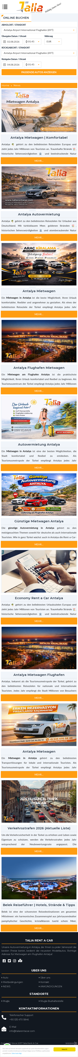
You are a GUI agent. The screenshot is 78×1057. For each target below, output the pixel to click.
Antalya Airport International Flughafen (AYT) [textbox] (28, 30)
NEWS (6, 986)
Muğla (5, 1001)
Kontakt (44, 982)
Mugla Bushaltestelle (51, 1001)
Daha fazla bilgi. (17, 1053)
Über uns (44, 977)
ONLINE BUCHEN (16, 18)
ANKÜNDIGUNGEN (50, 986)
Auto (5, 977)
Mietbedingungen (12, 982)
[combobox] (39, 30)
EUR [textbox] (49, 41)
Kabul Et (64, 1049)
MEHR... (39, 160)
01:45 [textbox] (31, 41)
